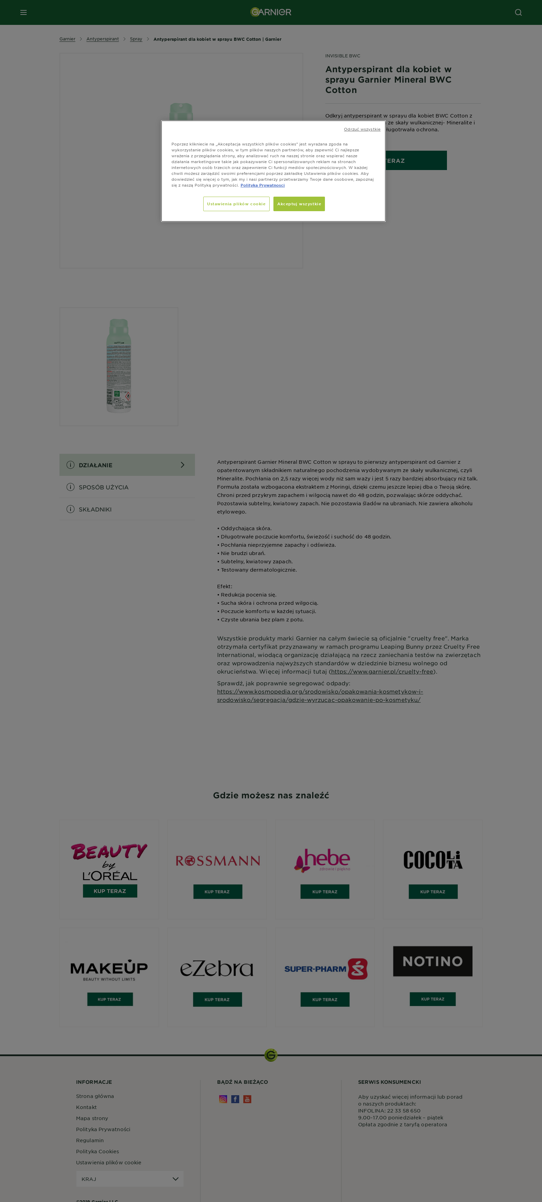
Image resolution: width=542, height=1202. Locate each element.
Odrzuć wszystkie (362, 128)
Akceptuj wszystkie (299, 203)
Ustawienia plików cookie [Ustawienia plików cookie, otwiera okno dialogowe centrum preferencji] (236, 203)
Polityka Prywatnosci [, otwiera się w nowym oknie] (263, 184)
